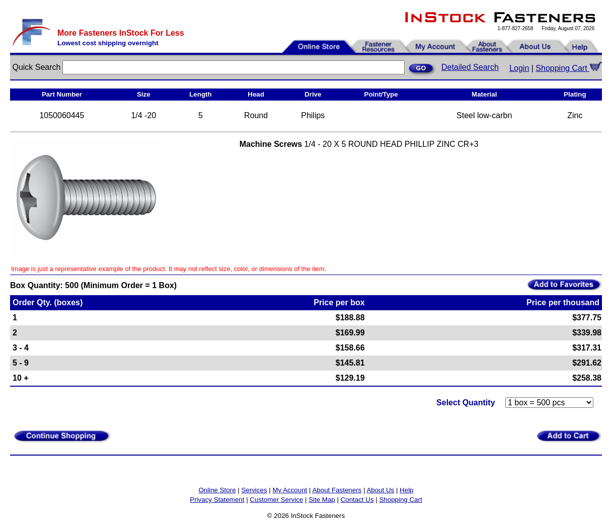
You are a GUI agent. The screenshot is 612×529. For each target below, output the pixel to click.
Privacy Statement (217, 499)
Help (406, 490)
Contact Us (357, 499)
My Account (289, 490)
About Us (380, 490)
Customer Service (276, 499)
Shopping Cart (569, 68)
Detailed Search (470, 67)
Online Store (217, 490)
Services (254, 490)
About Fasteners (336, 490)
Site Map (322, 499)
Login (519, 68)
